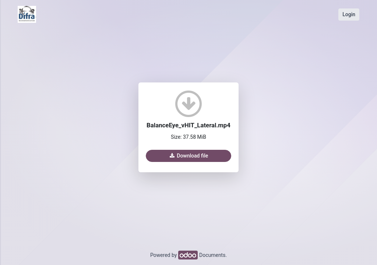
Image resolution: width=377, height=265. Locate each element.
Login (348, 14)
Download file (188, 156)
